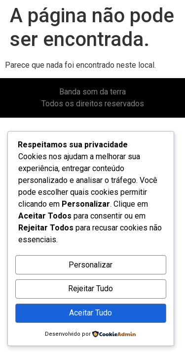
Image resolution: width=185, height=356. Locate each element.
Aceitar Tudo (90, 312)
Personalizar (90, 264)
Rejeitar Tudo (90, 288)
